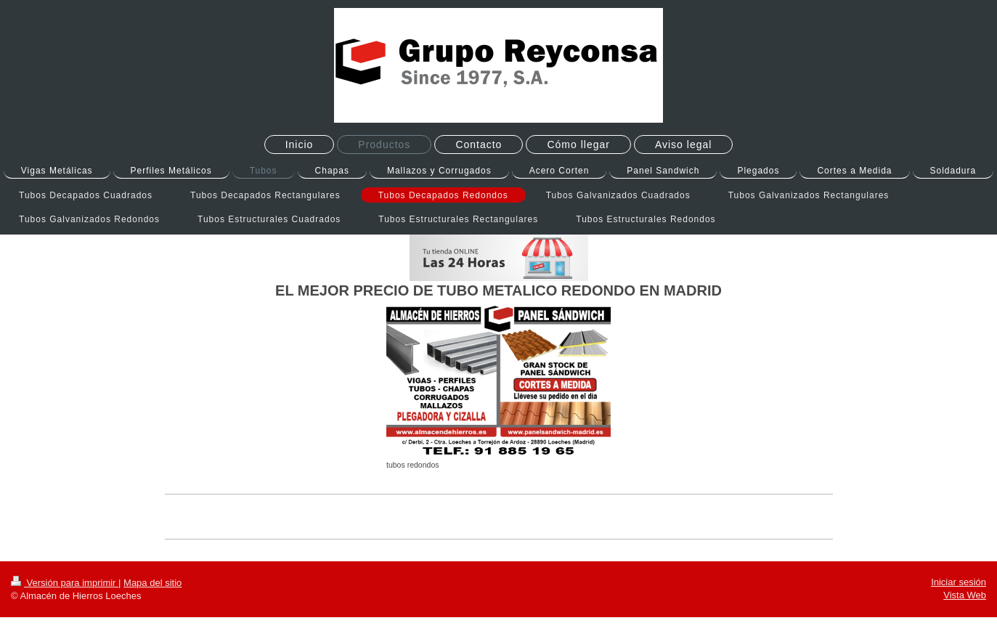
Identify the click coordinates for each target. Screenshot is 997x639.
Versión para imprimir (64, 582)
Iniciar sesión (958, 582)
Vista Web (964, 595)
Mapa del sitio (152, 582)
